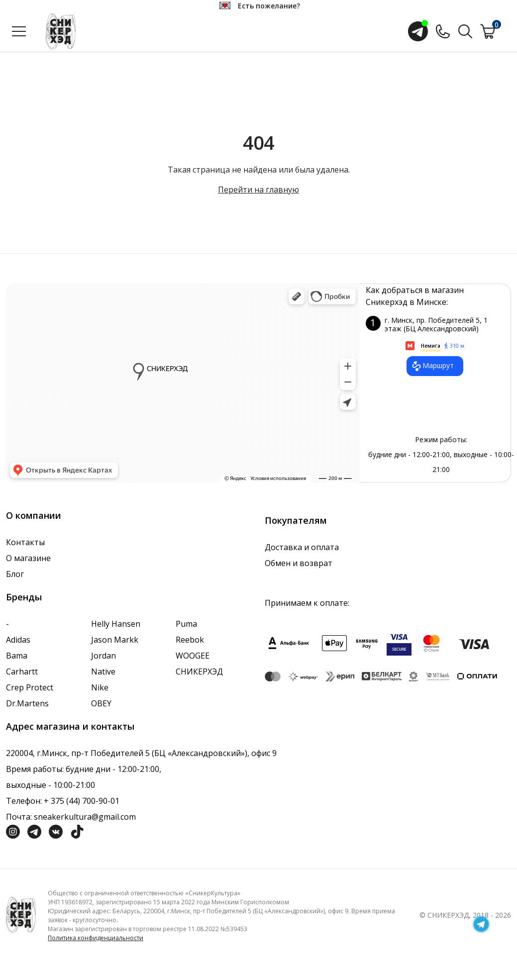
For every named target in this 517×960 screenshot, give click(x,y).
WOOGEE (192, 655)
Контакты (25, 542)
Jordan (103, 655)
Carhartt (22, 671)
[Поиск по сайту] (465, 30)
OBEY (101, 703)
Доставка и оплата (302, 547)
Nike (99, 687)
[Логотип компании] (21, 913)
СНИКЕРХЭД (199, 671)
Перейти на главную (258, 189)
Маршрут (432, 366)
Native (103, 671)
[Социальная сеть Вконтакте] (56, 830)
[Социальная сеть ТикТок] (77, 830)
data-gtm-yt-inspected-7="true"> (183, 383)
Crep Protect (29, 687)
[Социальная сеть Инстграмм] (13, 830)
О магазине (28, 558)
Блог (15, 574)
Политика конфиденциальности (95, 938)
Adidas (18, 639)
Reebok (190, 639)
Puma (186, 623)
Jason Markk (114, 639)
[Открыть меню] (19, 31)
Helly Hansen (115, 623)
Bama (16, 655)
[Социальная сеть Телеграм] (34, 830)
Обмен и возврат (298, 563)
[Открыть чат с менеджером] (418, 31)
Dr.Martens (27, 703)
